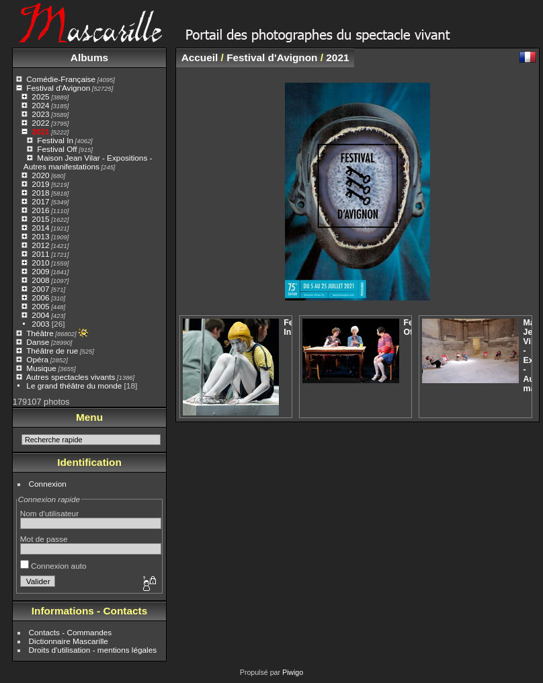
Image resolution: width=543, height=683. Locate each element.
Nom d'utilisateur (49, 513)
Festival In (55, 140)
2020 (40, 175)
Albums (89, 57)
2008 (40, 280)
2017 (40, 201)
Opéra (37, 359)
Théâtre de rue (52, 350)
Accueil (199, 57)
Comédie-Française (60, 79)
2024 (40, 105)
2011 (40, 253)
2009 (40, 271)
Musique (41, 368)
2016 (40, 210)
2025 (40, 96)
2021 (40, 131)
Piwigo (292, 672)
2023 (40, 114)
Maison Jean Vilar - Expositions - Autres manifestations (88, 162)
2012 (40, 245)
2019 (40, 183)
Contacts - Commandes (70, 632)
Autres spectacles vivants (71, 376)
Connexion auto (53, 565)
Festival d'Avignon (58, 87)
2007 (40, 288)
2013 (40, 236)
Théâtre (40, 333)
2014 (40, 227)
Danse (37, 341)
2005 (40, 306)
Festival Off (57, 149)
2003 (40, 323)
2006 (40, 297)
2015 (40, 218)
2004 (40, 315)
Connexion (48, 483)
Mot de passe (44, 538)
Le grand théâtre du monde (74, 385)
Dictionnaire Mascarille (68, 641)
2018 (40, 192)
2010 (40, 262)
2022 (40, 122)
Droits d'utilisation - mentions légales (93, 649)
